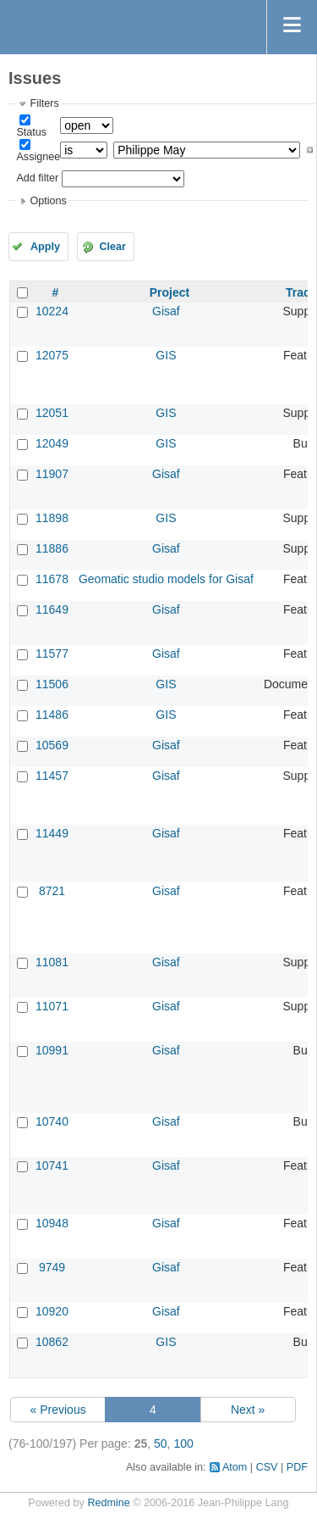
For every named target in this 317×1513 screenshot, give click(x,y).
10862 (52, 1342)
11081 (52, 962)
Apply (45, 247)
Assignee (38, 157)
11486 (52, 714)
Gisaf (166, 311)
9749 (52, 1267)
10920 (52, 1311)
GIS (166, 355)
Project (169, 292)
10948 (52, 1223)
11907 (52, 474)
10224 (52, 311)
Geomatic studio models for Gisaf (166, 579)
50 (160, 1443)
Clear (112, 247)
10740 (52, 1121)
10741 (52, 1165)
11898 (52, 518)
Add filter (37, 178)
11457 (52, 775)
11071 (52, 1006)
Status (31, 132)
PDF (297, 1467)
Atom (234, 1467)
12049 (52, 443)
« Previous (58, 1409)
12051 (52, 413)
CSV (267, 1467)
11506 (52, 684)
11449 (52, 833)
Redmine (108, 1503)
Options (48, 201)
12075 (52, 355)
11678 (52, 579)
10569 (52, 745)
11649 (52, 609)
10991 (52, 1050)
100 (183, 1443)
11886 (52, 548)
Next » (248, 1409)
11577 (52, 653)
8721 (52, 891)
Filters (44, 103)
